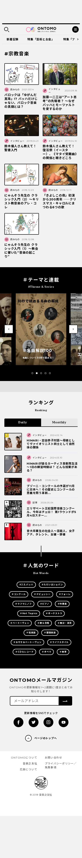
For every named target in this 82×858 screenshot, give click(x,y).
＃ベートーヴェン (19, 623)
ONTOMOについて (24, 757)
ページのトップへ (45, 738)
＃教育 (62, 651)
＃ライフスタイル (59, 642)
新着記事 (13, 39)
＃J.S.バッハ (26, 584)
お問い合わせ (53, 757)
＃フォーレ (65, 594)
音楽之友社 (30, 763)
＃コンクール (19, 594)
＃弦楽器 (31, 632)
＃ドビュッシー (42, 594)
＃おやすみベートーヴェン (27, 642)
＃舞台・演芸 (65, 623)
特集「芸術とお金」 (40, 39)
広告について (28, 769)
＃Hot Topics (28, 613)
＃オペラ (46, 651)
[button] (32, 373)
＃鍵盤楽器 (50, 632)
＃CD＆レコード (24, 651)
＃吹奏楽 (62, 603)
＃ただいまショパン (52, 584)
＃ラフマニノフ (23, 603)
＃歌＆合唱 (43, 623)
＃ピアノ (44, 603)
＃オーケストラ (54, 613)
